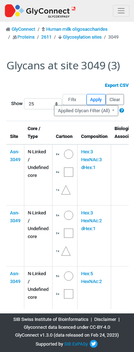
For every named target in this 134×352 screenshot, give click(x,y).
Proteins (26, 37)
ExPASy (80, 344)
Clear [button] (114, 99)
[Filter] (74, 99)
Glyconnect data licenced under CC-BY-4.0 (67, 327)
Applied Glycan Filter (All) (84, 110)
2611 (46, 37)
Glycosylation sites (82, 37)
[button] (121, 110)
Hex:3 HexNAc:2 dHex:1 (91, 220)
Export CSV (117, 85)
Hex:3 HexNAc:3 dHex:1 (91, 159)
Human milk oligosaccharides (76, 29)
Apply (95, 99)
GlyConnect (23, 29)
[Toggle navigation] (121, 11)
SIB (67, 344)
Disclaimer (105, 319)
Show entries (30, 103)
